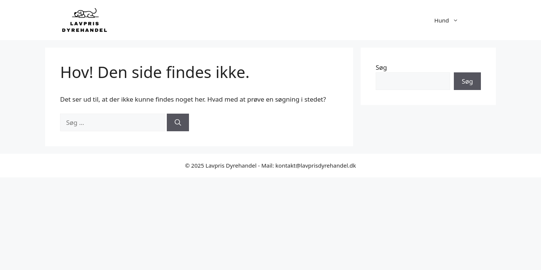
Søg (381, 67)
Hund (450, 20)
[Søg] (178, 123)
